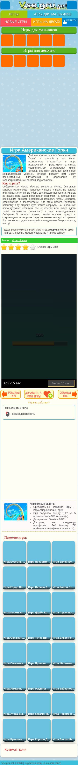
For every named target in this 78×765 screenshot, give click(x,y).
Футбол (20, 40)
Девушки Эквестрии (20, 61)
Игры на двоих (46, 22)
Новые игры (16, 22)
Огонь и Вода (33, 61)
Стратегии (33, 40)
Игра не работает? (39, 402)
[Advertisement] (38, 107)
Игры (14, 14)
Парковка (7, 40)
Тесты (59, 61)
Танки (46, 40)
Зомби (59, 40)
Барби (46, 61)
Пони (7, 61)
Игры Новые (19, 240)
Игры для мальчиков (52, 14)
